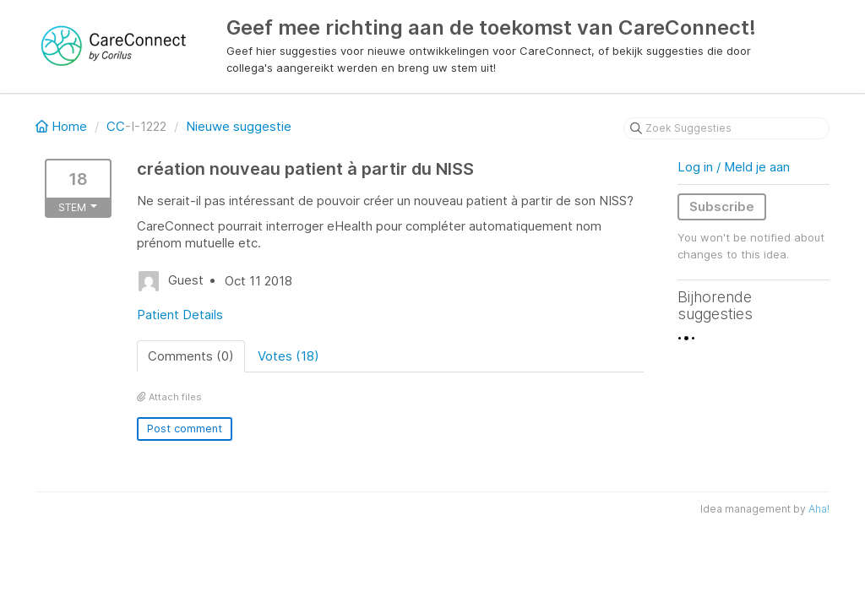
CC (115, 126)
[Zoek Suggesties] (726, 128)
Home (62, 126)
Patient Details (180, 315)
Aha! (819, 508)
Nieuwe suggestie (238, 126)
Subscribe (721, 206)
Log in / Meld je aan (733, 167)
